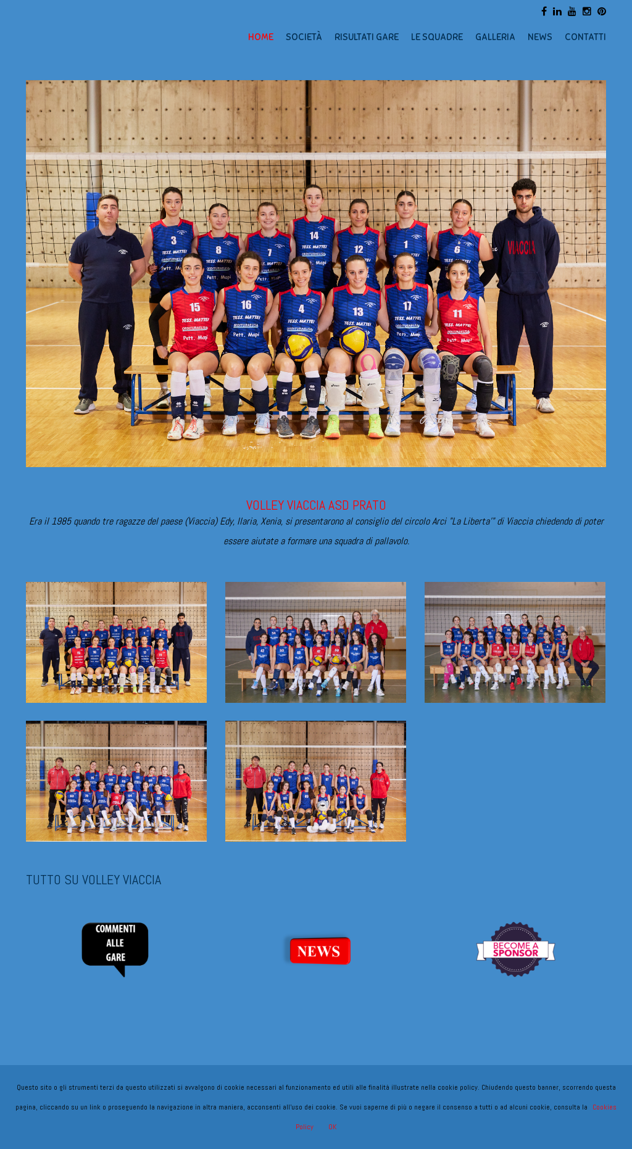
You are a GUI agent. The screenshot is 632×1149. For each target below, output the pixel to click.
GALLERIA (495, 37)
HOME (260, 37)
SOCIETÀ (304, 37)
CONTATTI (585, 37)
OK (332, 1127)
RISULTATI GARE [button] (367, 37)
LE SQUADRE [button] (437, 37)
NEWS (540, 37)
